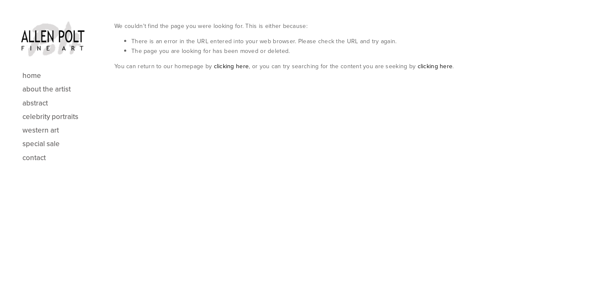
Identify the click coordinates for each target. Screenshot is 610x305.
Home (31, 75)
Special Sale (41, 144)
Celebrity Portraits (50, 116)
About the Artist (46, 89)
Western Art (40, 130)
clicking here (231, 66)
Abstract (35, 103)
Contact (34, 157)
